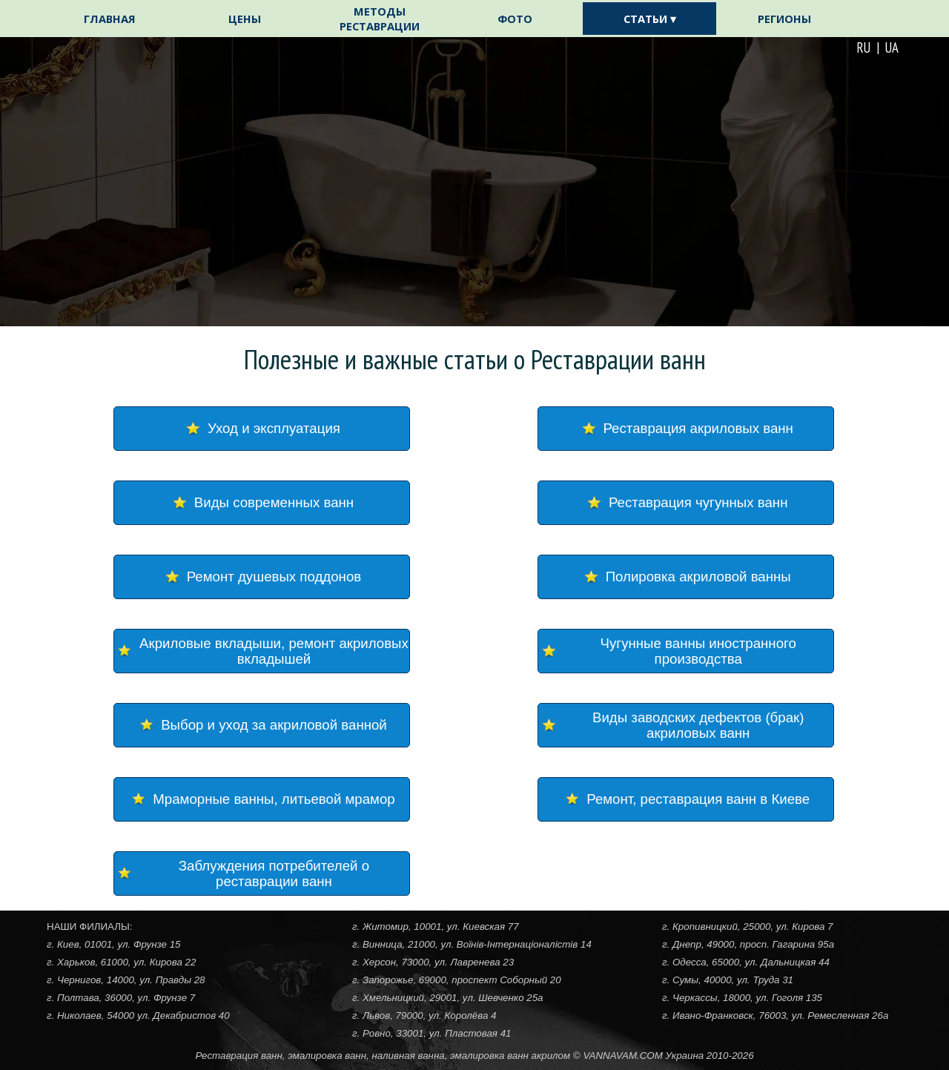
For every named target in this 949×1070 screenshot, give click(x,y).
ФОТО (514, 18)
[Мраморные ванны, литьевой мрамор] (261, 799)
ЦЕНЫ (244, 18)
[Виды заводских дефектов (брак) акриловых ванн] (686, 725)
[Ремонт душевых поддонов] (261, 577)
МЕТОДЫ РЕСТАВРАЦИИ (380, 18)
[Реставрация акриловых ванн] (686, 428)
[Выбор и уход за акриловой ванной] (261, 725)
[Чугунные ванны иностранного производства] (686, 651)
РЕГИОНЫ (784, 18)
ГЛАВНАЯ (110, 18)
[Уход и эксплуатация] (261, 428)
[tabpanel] (757, 47)
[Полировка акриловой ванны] (686, 577)
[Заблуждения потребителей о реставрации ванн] (261, 873)
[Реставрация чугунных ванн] (686, 502)
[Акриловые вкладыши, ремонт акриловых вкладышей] (261, 651)
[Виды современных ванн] (261, 502)
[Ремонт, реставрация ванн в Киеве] (686, 799)
